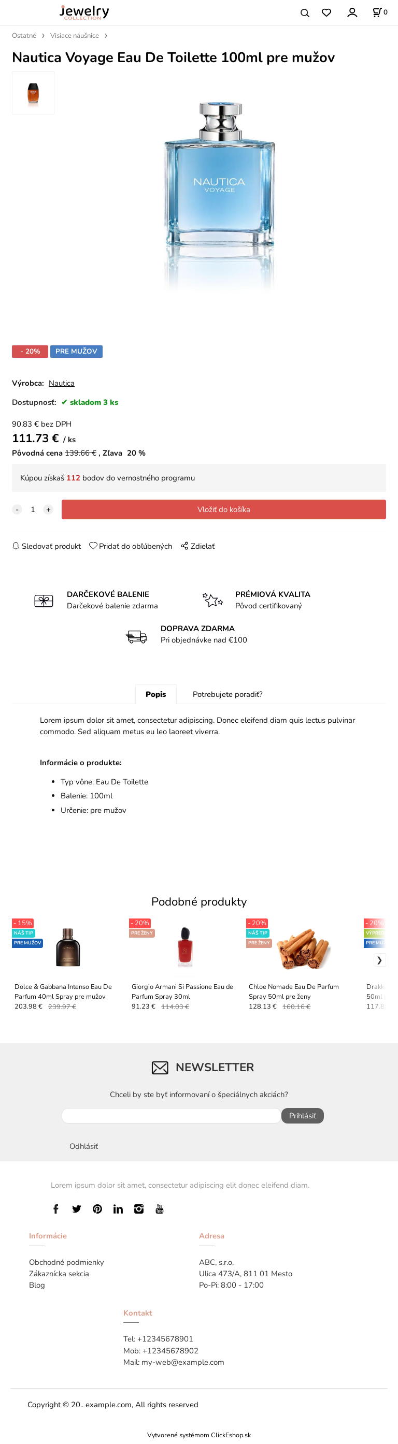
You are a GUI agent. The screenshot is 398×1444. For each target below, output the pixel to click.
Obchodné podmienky (66, 1266)
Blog (37, 1288)
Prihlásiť (302, 1119)
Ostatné (24, 35)
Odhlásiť (83, 1150)
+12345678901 (165, 1342)
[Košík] (380, 12)
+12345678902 (170, 1354)
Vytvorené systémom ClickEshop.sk (199, 1438)
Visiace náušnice (74, 35)
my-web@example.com (182, 1366)
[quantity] (32, 513)
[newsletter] (172, 1119)
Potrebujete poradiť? (228, 698)
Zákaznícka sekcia (59, 1277)
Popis (156, 698)
